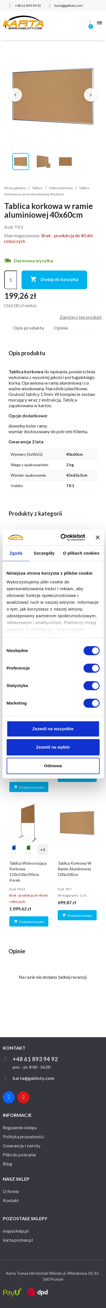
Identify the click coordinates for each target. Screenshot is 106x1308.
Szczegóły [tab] (44, 553)
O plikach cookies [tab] (81, 553)
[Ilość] (10, 280)
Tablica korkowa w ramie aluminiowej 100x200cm (74, 869)
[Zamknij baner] (97, 537)
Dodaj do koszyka (54, 279)
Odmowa (53, 765)
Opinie (61, 327)
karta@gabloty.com (33, 1078)
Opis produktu (28, 327)
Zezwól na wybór (53, 747)
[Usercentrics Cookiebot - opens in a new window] (63, 537)
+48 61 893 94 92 (35, 1059)
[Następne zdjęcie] (91, 95)
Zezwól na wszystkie (53, 728)
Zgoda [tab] (15, 553)
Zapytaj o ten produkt (81, 317)
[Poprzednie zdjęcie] (15, 95)
